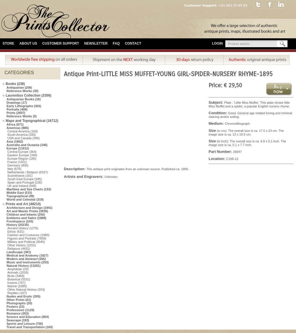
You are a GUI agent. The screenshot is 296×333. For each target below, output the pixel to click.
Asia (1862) (15, 141)
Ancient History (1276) (22, 228)
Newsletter (96, 43)
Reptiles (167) (17, 293)
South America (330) (21, 134)
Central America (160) (22, 131)
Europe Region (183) (21, 158)
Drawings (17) (17, 102)
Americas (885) (18, 128)
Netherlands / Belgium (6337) (27, 172)
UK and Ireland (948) (21, 186)
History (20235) (18, 224)
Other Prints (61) (19, 299)
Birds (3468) (15, 276)
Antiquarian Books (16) (24, 99)
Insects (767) (16, 282)
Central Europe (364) (22, 151)
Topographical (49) (20, 196)
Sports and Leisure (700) (25, 323)
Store (8, 43)
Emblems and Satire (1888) (26, 218)
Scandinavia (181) (20, 175)
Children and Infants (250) (26, 214)
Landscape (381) (19, 252)
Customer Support (60, 43)
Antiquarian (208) (19, 87)
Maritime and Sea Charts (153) (29, 189)
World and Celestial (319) (25, 199)
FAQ (116, 43)
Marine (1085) (17, 286)
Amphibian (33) (18, 269)
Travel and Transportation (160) (30, 327)
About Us (28, 43)
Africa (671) (15, 124)
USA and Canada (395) (23, 138)
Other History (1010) (21, 245)
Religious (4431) (18, 248)
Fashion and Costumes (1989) (28, 235)
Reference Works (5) (22, 116)
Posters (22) (15, 306)
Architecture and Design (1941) (30, 207)
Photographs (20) (19, 303)
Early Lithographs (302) (24, 106)
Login (217, 43)
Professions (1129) (20, 310)
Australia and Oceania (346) (27, 145)
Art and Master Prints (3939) (27, 211)
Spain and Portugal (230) (24, 182)
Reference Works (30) (22, 91)
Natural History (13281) (24, 265)
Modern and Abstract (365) (26, 259)
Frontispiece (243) (20, 221)
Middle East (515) (19, 192)
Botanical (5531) (18, 279)
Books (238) (15, 84)
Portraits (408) (17, 109)
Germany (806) (17, 165)
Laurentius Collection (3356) (28, 95)
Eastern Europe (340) (22, 155)
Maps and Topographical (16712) (32, 121)
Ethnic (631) (15, 231)
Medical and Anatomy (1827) (28, 255)
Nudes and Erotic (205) (23, 296)
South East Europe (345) (24, 179)
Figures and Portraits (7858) (26, 238)
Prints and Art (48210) (23, 204)
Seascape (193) (18, 320)
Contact (133, 43)
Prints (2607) (16, 113)
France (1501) (17, 162)
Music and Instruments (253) (28, 262)
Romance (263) (18, 313)
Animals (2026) (17, 272)
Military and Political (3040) (26, 241)
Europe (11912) (18, 148)
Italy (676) (14, 168)
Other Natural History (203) (26, 289)
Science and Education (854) (28, 317)
